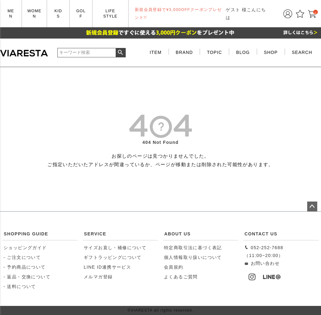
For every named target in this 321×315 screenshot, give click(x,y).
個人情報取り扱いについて (193, 257)
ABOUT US (177, 233)
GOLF (81, 13)
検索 (120, 52)
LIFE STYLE (110, 13)
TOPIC (214, 52)
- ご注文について (22, 257)
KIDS (58, 13)
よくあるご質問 (181, 276)
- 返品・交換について (26, 276)
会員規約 (173, 267)
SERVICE (95, 233)
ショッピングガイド (25, 247)
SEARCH (302, 52)
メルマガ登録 (98, 276)
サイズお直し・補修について (115, 247)
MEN (11, 13)
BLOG (243, 52)
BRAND (184, 52)
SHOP (271, 52)
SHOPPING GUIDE (26, 233)
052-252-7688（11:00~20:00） (263, 251)
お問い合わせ (262, 263)
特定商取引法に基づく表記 (193, 247)
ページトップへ (312, 207)
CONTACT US (261, 233)
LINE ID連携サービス (107, 267)
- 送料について (19, 286)
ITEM (156, 52)
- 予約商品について (24, 267)
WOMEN (34, 13)
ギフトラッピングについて (113, 257)
